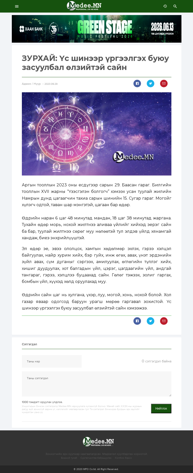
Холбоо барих (123, 457)
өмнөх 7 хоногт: (164, 6)
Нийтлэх (161, 408)
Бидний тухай (69, 457)
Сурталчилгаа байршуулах (96, 457)
